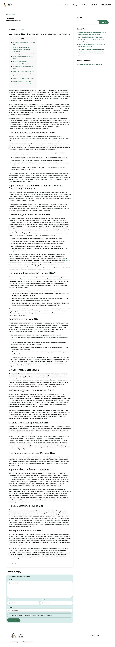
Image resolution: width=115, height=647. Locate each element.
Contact (94, 5)
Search (79, 18)
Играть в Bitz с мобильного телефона (23, 78)
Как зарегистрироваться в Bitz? (22, 84)
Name (10, 600)
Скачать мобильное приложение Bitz (23, 71)
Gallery (75, 5)
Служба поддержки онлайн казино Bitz (24, 54)
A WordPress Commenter (86, 64)
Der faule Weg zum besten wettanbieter (90, 37)
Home (58, 5)
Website (10, 607)
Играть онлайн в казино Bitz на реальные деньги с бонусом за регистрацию (22, 49)
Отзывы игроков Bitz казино (21, 64)
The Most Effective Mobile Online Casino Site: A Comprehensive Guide (92, 45)
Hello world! (99, 64)
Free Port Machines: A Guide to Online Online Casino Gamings (91, 41)
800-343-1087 (106, 5)
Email (43, 600)
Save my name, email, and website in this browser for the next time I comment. (31, 615)
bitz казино (66, 260)
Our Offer (84, 5)
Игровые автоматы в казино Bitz (22, 81)
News (22, 29)
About (66, 5)
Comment (11, 579)
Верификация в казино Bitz (21, 61)
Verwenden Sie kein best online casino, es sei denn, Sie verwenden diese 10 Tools (92, 33)
